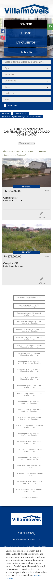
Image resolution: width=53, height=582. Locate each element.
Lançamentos (25, 42)
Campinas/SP (43, 151)
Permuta (26, 51)
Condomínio (12, 105)
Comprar (26, 24)
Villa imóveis (8, 151)
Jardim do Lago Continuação (15, 155)
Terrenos (30, 151)
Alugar (26, 33)
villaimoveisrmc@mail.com (28, 539)
